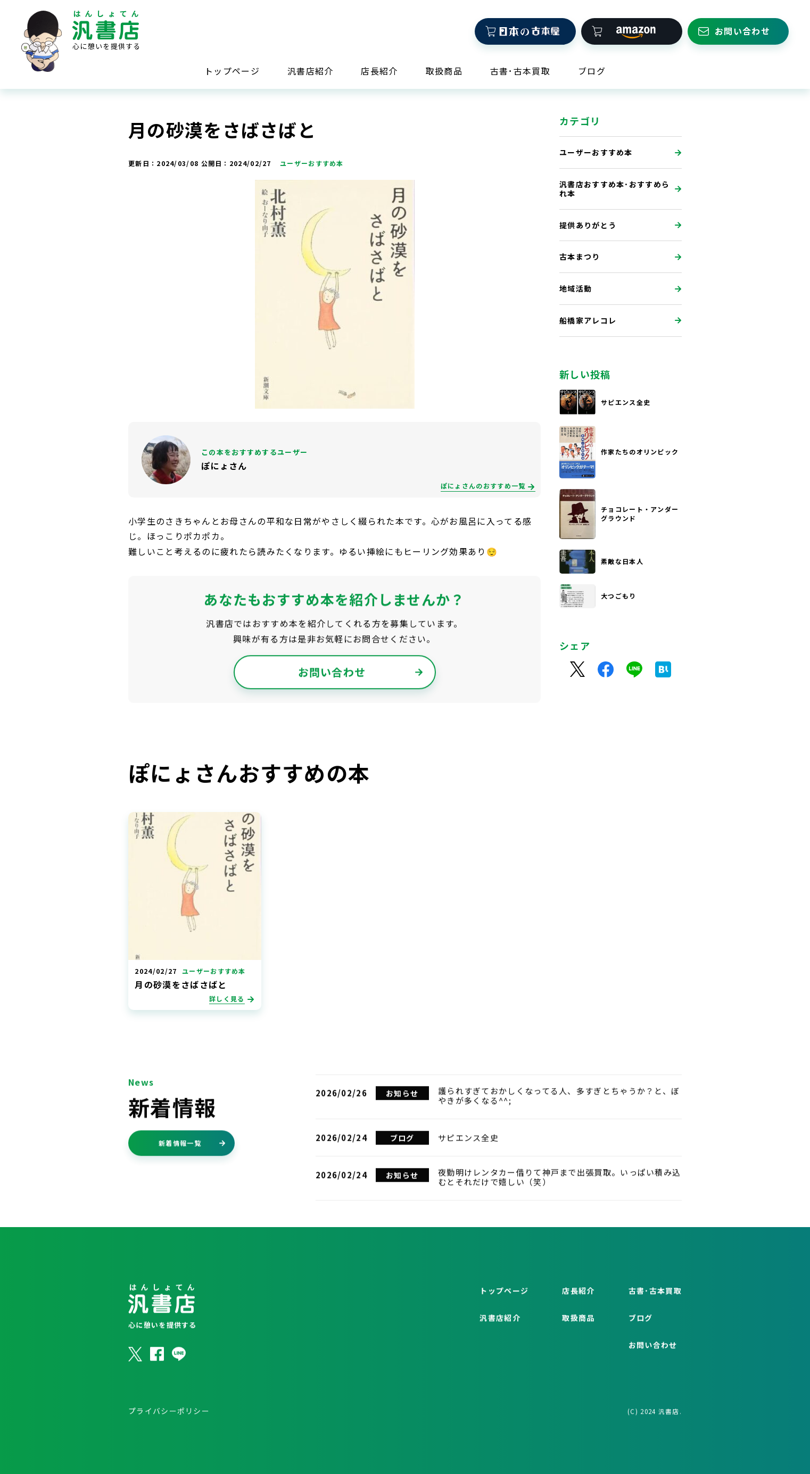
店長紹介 (379, 69)
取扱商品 (444, 69)
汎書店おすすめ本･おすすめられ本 (620, 190)
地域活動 (620, 289)
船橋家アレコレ (620, 321)
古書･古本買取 (520, 69)
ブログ (592, 69)
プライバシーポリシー (169, 1436)
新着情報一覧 (192, 1168)
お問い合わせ (361, 699)
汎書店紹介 (310, 69)
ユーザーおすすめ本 (620, 153)
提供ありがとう (620, 226)
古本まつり (620, 258)
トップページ (232, 69)
